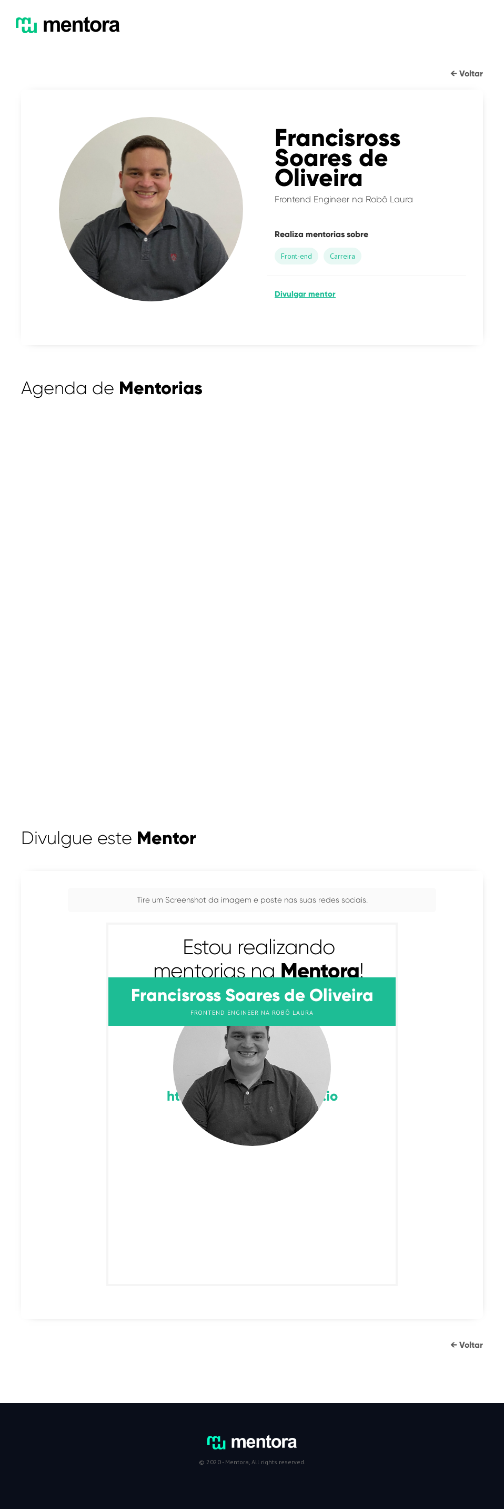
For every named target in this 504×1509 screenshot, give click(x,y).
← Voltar (466, 73)
